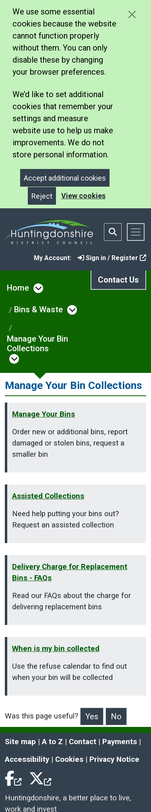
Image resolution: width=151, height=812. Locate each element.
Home (18, 288)
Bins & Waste (38, 309)
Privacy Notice (114, 759)
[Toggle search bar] (113, 232)
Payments (119, 741)
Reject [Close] (41, 196)
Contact (82, 741)
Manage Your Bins (43, 414)
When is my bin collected (55, 648)
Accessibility (27, 759)
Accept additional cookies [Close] (65, 178)
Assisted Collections (48, 496)
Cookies (69, 759)
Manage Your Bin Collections (37, 343)
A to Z (52, 741)
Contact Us (118, 280)
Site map (20, 741)
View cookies (83, 195)
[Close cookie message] (132, 14)
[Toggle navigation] (136, 232)
